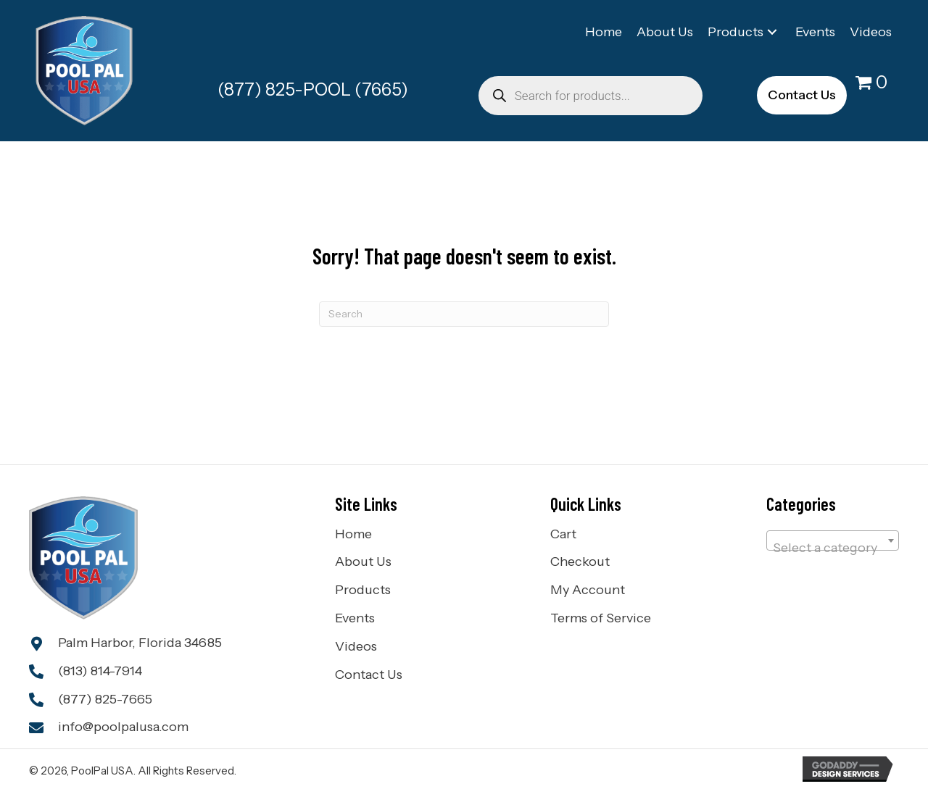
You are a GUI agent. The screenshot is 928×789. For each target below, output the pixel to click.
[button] (772, 32)
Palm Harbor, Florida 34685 (140, 643)
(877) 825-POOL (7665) (313, 89)
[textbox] (832, 547)
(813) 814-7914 (100, 671)
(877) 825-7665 (105, 699)
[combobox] (832, 540)
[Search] (464, 314)
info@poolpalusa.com (123, 727)
